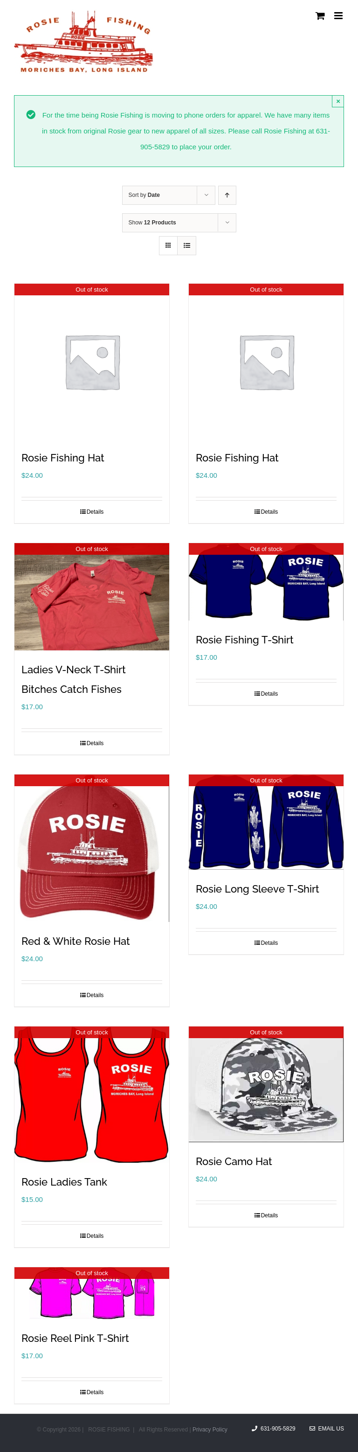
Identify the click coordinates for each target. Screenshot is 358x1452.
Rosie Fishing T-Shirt (245, 640)
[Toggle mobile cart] (320, 16)
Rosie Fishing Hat (62, 458)
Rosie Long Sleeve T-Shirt (257, 889)
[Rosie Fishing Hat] (91, 361)
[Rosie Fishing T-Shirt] (266, 581)
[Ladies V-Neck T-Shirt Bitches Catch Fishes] (91, 596)
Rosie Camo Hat (234, 1161)
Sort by (144, 195)
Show (152, 222)
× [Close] (338, 101)
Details (95, 512)
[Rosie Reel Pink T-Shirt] (91, 1293)
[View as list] (187, 246)
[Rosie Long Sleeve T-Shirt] (266, 822)
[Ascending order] (227, 195)
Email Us (327, 1428)
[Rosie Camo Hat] (266, 1084)
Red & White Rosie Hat (75, 941)
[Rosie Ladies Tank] (91, 1094)
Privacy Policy (210, 1429)
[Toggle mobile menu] (339, 16)
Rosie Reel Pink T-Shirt (75, 1338)
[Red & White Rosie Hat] (91, 848)
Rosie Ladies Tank (64, 1182)
